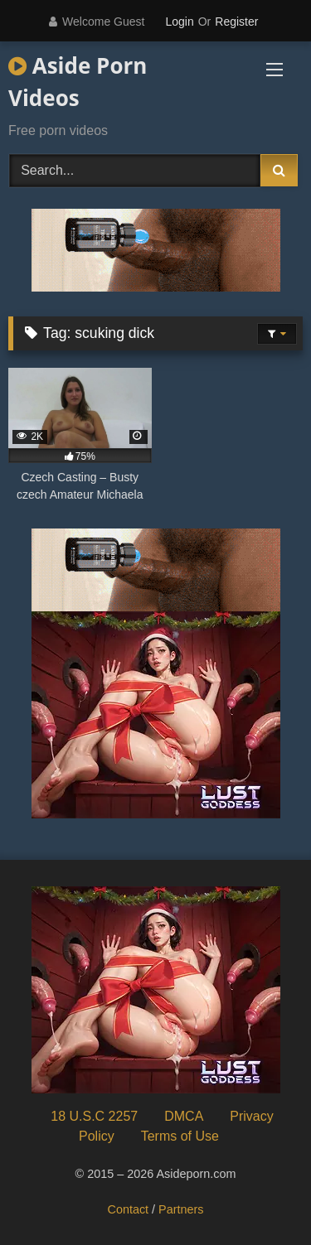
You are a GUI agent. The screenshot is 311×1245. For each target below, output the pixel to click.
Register (236, 21)
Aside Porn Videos (77, 82)
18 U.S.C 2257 (94, 1116)
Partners (180, 1209)
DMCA (183, 1116)
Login (179, 21)
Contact (128, 1209)
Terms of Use (180, 1136)
